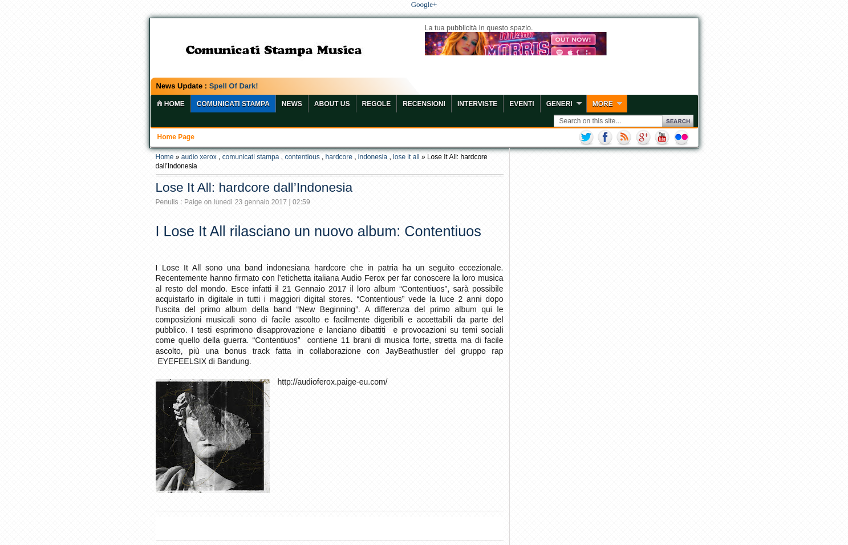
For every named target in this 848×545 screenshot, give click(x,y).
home (170, 104)
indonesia (372, 157)
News (292, 104)
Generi (559, 104)
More (603, 104)
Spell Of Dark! (233, 86)
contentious (302, 157)
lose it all (406, 157)
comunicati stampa (250, 157)
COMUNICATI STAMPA (233, 104)
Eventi (521, 104)
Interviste (477, 104)
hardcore (339, 157)
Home (165, 157)
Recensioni (424, 104)
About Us (332, 104)
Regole (376, 104)
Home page (175, 137)
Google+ (424, 4)
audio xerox (199, 157)
